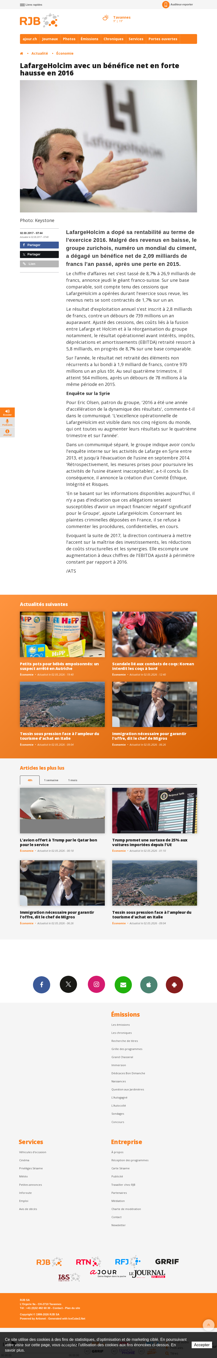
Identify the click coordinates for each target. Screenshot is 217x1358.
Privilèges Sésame (31, 1168)
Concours (117, 1121)
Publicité (117, 1176)
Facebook (41, 984)
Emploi (23, 1200)
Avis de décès (28, 1208)
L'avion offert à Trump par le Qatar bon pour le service (58, 842)
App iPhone (148, 984)
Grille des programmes (126, 1048)
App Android (174, 984)
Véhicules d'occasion (32, 1152)
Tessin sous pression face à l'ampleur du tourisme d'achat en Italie (59, 736)
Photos (69, 39)
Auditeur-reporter (177, 4)
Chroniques (114, 39)
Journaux (50, 39)
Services (136, 39)
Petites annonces (30, 1184)
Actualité (39, 53)
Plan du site (72, 1308)
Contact (116, 1217)
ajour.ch (30, 39)
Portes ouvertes (163, 39)
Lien (29, 264)
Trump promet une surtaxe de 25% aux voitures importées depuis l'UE (149, 842)
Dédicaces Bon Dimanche (128, 1073)
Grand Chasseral (122, 1057)
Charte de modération (126, 1208)
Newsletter (118, 1225)
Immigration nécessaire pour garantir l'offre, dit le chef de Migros (149, 736)
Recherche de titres (124, 1040)
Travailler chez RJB (123, 1184)
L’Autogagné (119, 1097)
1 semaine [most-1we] (51, 780)
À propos (117, 1152)
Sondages (117, 1113)
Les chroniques (121, 1032)
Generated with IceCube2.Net (66, 1318)
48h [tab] (30, 780)
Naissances (118, 1081)
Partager (31, 245)
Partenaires (119, 1192)
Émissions (89, 39)
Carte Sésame (120, 1168)
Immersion (118, 1065)
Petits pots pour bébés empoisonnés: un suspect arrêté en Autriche (59, 666)
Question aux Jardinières (127, 1089)
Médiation (118, 1200)
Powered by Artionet (33, 1318)
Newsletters (123, 984)
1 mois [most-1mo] (72, 780)
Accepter (202, 1345)
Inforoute (25, 1192)
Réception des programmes (129, 1160)
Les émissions (120, 1024)
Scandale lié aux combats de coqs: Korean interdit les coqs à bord (153, 666)
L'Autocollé (118, 1105)
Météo (23, 1176)
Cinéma (24, 1160)
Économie (65, 53)
